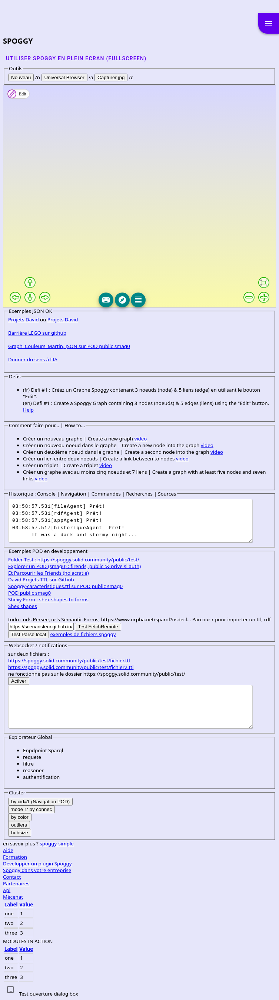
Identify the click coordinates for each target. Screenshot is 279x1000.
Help (28, 409)
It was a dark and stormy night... (130, 521)
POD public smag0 (29, 592)
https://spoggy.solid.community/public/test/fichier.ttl (69, 660)
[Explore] (122, 300)
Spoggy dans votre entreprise (37, 870)
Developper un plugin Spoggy (37, 863)
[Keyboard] (106, 300)
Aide (8, 850)
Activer (18, 681)
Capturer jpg (110, 77)
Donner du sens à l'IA (32, 359)
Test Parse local (28, 634)
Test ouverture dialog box (48, 993)
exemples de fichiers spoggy (83, 634)
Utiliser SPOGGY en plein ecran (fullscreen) (76, 58)
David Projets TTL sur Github (41, 579)
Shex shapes (22, 606)
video (140, 438)
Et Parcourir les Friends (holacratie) (48, 573)
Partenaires (16, 883)
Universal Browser (64, 77)
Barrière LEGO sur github (37, 333)
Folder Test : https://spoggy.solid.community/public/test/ (73, 559)
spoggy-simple (57, 843)
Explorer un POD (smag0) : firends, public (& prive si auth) (74, 566)
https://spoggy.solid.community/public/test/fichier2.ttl (70, 667)
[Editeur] (138, 300)
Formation (15, 857)
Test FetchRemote (98, 626)
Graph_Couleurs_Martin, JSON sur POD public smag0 (69, 346)
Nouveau (21, 77)
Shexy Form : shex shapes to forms (48, 599)
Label (11, 904)
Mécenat (13, 896)
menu (268, 23)
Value (26, 904)
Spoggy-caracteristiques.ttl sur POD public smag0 (65, 586)
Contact (12, 877)
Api (6, 890)
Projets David (23, 319)
